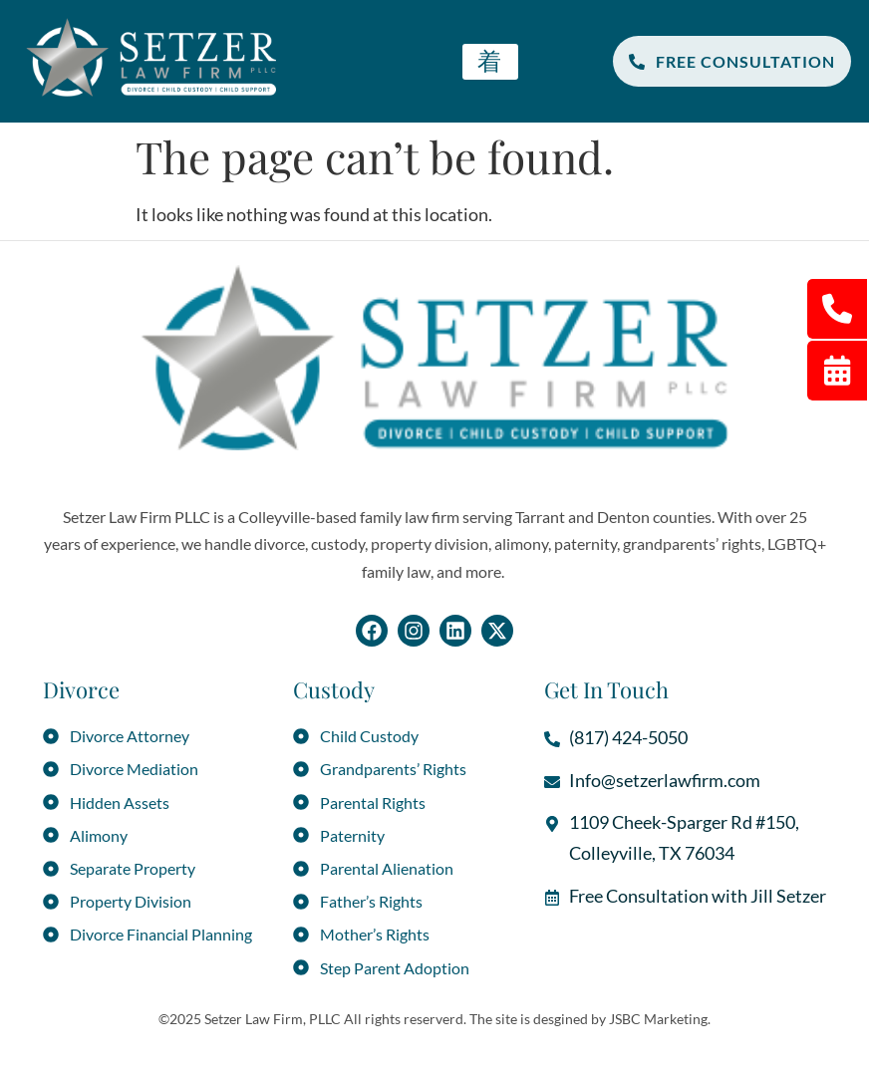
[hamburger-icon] (490, 62)
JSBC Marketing (658, 1018)
